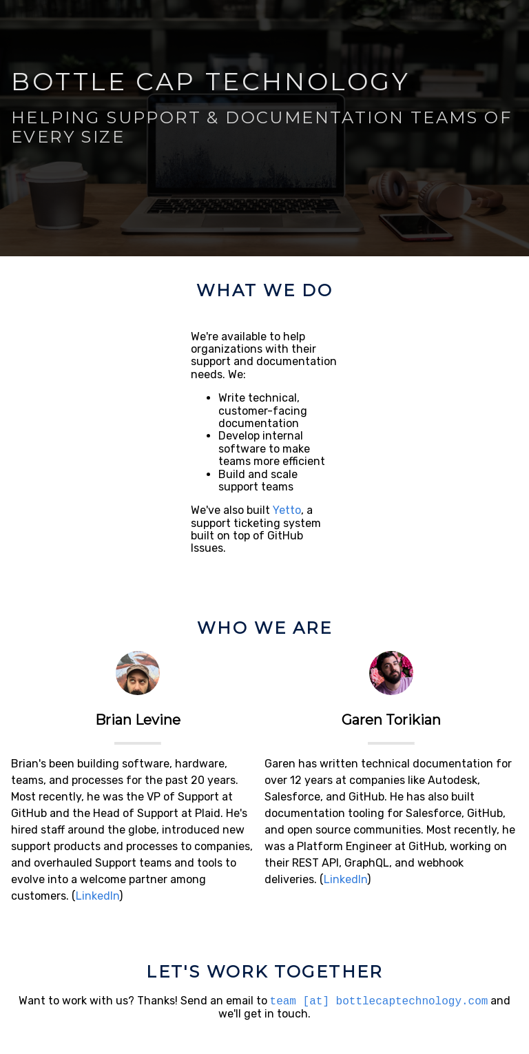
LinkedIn (97, 895)
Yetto (287, 510)
